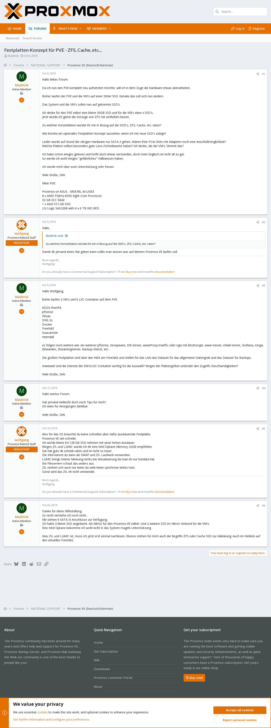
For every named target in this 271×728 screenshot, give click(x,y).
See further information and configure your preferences (51, 719)
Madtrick (13, 56)
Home (98, 642)
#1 (263, 74)
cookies (42, 712)
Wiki (97, 660)
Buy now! (194, 678)
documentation (165, 272)
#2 (263, 222)
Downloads (102, 669)
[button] (80, 28)
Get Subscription (106, 651)
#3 (263, 285)
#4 (263, 388)
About (98, 686)
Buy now (132, 272)
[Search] (240, 11)
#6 (263, 505)
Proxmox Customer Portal (113, 677)
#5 (263, 428)
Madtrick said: (55, 236)
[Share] (257, 74)
